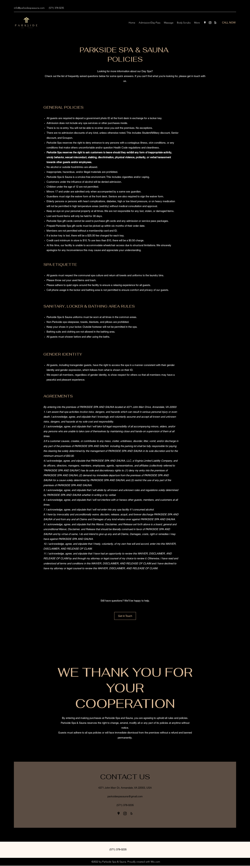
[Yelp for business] (215, 22)
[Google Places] (205, 22)
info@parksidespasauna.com (29, 7)
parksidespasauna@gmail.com (125, 796)
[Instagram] (210, 22)
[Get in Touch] (125, 616)
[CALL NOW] (228, 22)
